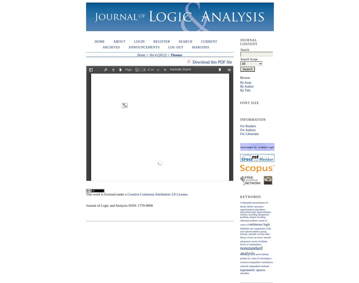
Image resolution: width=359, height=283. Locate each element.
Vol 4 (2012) (158, 55)
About (119, 41)
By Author (247, 86)
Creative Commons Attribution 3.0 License (157, 194)
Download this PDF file (212, 62)
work (96, 194)
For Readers (248, 126)
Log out (175, 47)
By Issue (245, 82)
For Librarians (249, 134)
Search (186, 41)
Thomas (176, 55)
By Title (245, 90)
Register (161, 41)
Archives (111, 47)
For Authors (248, 130)
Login (139, 41)
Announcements (144, 47)
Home (100, 41)
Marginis (200, 47)
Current (209, 41)
